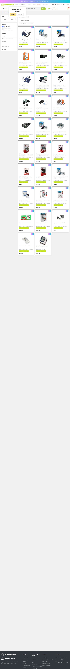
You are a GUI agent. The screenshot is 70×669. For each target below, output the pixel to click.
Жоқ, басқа (20, 14)
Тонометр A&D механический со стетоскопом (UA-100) (25, 40)
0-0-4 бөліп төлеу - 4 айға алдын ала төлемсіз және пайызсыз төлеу (35, 1)
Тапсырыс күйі (59, 4)
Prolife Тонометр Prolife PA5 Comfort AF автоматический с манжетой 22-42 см (59, 108)
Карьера (24, 663)
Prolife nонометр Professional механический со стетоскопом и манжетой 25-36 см (25, 62)
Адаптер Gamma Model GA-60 (59, 223)
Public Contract (44, 661)
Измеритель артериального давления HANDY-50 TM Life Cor (25, 108)
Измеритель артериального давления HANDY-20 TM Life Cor (60, 85)
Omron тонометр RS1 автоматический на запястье (24, 200)
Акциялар (39, 4)
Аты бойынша (30, 23)
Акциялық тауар (23, 23)
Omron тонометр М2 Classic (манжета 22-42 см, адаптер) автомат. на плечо (59, 40)
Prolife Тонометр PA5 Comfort (24, 245)
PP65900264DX (5, 663)
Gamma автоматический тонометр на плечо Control (60, 200)
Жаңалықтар (25, 657)
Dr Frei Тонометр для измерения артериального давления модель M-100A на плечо (60, 131)
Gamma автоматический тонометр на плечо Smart (43, 223)
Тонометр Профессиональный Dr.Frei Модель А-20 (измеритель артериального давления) (60, 154)
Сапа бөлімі (34, 668)
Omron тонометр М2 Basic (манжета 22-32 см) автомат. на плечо (43, 40)
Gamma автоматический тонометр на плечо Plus (25, 223)
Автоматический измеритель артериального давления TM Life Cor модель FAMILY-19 (42, 85)
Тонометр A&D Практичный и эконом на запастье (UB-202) (42, 246)
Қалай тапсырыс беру (36, 664)
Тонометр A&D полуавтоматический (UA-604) (42, 108)
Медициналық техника (25, 20)
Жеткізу (34, 4)
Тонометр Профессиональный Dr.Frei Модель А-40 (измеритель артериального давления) (25, 177)
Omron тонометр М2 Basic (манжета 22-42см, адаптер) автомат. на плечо (43, 131)
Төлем (33, 662)
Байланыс (29, 4)
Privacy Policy (44, 657)
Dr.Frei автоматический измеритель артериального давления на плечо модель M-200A (26, 154)
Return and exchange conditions (48, 659)
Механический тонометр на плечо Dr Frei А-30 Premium (43, 177)
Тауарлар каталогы (6, 8)
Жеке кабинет (66, 4)
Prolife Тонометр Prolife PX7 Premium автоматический (24, 131)
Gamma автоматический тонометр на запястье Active (43, 200)
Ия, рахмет (13, 14)
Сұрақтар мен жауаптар (37, 666)
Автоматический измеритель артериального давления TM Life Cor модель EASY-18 (60, 62)
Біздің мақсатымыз (26, 665)
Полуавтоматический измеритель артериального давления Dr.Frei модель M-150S (42, 154)
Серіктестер (25, 667)
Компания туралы (26, 659)
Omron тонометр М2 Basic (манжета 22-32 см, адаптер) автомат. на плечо (60, 177)
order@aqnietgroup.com (62, 657)
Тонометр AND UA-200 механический (23, 85)
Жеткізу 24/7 (34, 660)
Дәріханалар (44, 4)
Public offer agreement (46, 663)
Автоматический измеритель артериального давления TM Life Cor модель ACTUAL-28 (42, 62)
